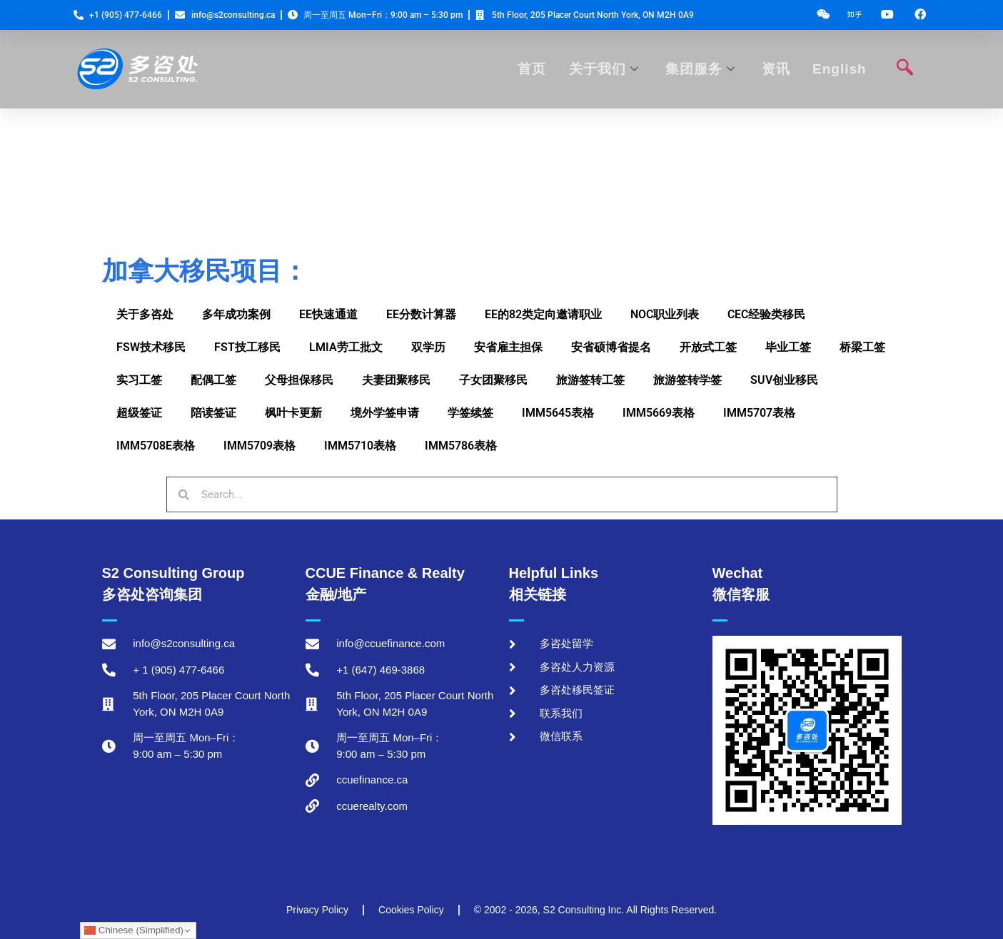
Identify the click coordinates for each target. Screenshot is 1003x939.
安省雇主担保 (508, 347)
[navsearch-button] (905, 69)
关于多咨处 (144, 314)
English (839, 68)
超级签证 (139, 413)
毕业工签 (788, 347)
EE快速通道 (328, 314)
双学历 (428, 347)
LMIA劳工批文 (346, 347)
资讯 (776, 68)
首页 (534, 68)
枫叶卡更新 (293, 413)
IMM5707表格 (759, 413)
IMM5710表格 (360, 445)
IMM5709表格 (259, 445)
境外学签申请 (385, 413)
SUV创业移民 (784, 380)
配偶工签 (213, 380)
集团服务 (701, 68)
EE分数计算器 (421, 314)
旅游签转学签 (687, 380)
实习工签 (139, 380)
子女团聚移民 (493, 380)
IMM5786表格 (461, 445)
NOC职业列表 (664, 314)
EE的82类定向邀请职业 (543, 314)
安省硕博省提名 (611, 347)
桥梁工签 (862, 347)
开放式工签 (708, 347)
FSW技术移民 (151, 347)
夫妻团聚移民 (396, 380)
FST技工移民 (247, 347)
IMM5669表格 (659, 413)
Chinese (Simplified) (133, 930)
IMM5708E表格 (155, 445)
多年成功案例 (236, 314)
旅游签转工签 (590, 380)
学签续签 (470, 413)
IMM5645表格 (558, 413)
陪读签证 (213, 413)
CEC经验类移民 (766, 314)
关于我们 (605, 68)
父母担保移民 (299, 380)
